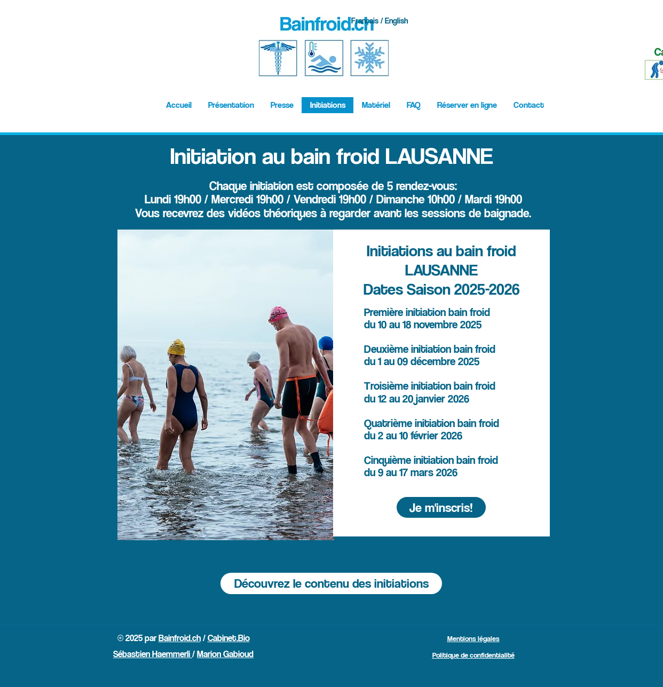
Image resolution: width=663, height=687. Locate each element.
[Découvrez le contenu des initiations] (331, 583)
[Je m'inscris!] (441, 507)
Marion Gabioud (225, 654)
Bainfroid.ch (180, 638)
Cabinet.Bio (229, 638)
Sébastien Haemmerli (152, 654)
